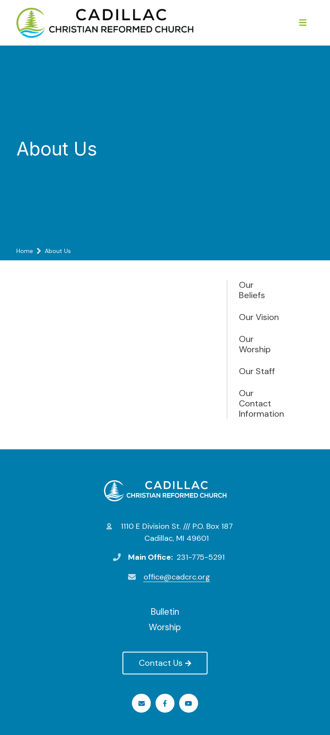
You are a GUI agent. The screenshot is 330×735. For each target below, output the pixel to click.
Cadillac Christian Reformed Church (165, 490)
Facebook (165, 703)
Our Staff (257, 371)
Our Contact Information (260, 403)
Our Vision (259, 317)
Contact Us (165, 662)
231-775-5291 (201, 557)
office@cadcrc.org (177, 577)
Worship (165, 627)
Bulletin (164, 611)
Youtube (188, 703)
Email (141, 703)
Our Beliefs (252, 290)
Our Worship (255, 344)
